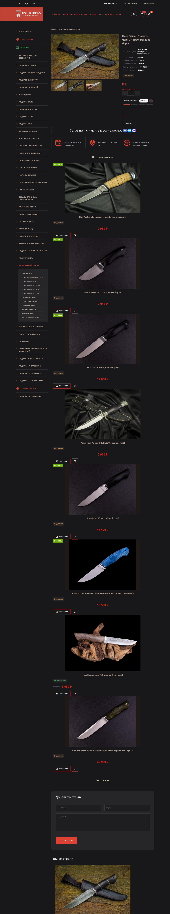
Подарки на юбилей (28, 87)
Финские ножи (28, 313)
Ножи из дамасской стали (33, 277)
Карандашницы (26, 229)
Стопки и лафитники (29, 160)
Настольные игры (27, 175)
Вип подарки (25, 94)
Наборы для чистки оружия (32, 243)
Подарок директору (28, 80)
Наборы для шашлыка (29, 153)
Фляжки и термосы (28, 131)
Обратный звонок (130, 3)
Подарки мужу (26, 116)
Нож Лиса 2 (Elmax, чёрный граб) (103, 517)
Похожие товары (102, 157)
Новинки (22, 47)
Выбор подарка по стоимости (28, 56)
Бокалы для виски (28, 168)
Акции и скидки (26, 388)
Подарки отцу (25, 124)
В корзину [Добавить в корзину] (63, 235)
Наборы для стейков (28, 236)
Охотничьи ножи (29, 297)
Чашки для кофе (27, 190)
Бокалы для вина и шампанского (28, 198)
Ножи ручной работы (29, 265)
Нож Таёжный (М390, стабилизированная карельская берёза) (102, 750)
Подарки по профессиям (31, 380)
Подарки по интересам (30, 373)
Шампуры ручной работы (31, 146)
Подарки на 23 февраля (30, 396)
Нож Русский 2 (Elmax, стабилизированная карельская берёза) (103, 593)
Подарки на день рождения (32, 72)
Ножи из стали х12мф (31, 293)
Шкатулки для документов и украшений (33, 350)
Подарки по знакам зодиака (33, 251)
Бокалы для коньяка (29, 138)
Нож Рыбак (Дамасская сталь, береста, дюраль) (102, 216)
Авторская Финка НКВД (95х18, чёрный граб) (103, 442)
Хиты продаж (24, 39)
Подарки (56, 14)
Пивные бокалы (26, 221)
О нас (118, 14)
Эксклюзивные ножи (30, 317)
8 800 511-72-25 (110, 3)
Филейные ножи (29, 309)
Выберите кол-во (129, 89)
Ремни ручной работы (29, 334)
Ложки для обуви (27, 207)
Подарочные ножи (29, 301)
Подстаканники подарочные (33, 182)
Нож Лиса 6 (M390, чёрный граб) (103, 367)
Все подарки (25, 31)
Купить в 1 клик (128, 125)
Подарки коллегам (28, 109)
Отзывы (92, 14)
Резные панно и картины (31, 327)
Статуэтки (24, 341)
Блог (101, 14)
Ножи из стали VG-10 (30, 289)
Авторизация (149, 3)
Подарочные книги (28, 214)
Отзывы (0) (103, 779)
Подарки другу (26, 102)
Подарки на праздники (30, 366)
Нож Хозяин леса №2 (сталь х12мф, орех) (103, 674)
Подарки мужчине (28, 65)
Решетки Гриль (26, 258)
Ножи (65, 14)
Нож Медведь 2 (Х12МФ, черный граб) (102, 292)
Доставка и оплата (78, 14)
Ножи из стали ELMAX (31, 285)
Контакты (109, 14)
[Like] (77, 235)
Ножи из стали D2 (29, 281)
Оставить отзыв (66, 839)
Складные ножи (28, 305)
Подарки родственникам (31, 358)
